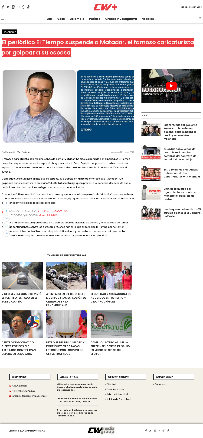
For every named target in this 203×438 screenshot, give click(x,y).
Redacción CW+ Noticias (17, 152)
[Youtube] (18, 7)
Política (95, 19)
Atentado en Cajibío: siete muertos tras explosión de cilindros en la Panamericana (66, 299)
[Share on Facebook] (6, 203)
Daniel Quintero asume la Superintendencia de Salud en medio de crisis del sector (110, 348)
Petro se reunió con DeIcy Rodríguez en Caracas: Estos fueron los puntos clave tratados (65, 348)
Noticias (148, 19)
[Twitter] (8, 7)
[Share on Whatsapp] (6, 226)
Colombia (77, 19)
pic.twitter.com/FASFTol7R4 (52, 211)
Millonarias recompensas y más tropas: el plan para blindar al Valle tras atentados (77, 387)
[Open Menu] (2, 18)
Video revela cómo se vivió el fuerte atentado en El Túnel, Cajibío (22, 297)
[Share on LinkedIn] (6, 218)
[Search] (200, 18)
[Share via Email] (6, 233)
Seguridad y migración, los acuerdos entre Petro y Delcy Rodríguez (111, 297)
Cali (49, 19)
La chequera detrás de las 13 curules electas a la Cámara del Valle (182, 213)
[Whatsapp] (23, 7)
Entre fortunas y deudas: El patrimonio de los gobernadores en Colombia (182, 173)
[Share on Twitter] (6, 211)
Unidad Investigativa (121, 19)
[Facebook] (3, 7)
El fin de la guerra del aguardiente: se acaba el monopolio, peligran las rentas (180, 194)
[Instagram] (13, 7)
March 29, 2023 (48, 215)
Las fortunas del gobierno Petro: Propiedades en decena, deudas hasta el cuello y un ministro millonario (180, 132)
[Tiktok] (28, 7)
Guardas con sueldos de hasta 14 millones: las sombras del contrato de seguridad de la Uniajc (180, 155)
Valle (61, 19)
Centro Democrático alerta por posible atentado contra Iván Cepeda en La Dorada (19, 348)
